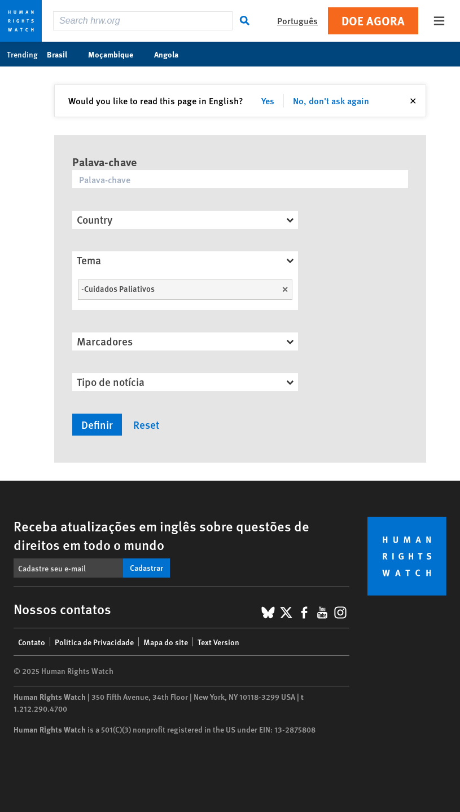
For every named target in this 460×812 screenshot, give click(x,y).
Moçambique (116, 54)
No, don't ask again (331, 100)
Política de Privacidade (94, 641)
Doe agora (373, 20)
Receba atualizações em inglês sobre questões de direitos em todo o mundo (161, 535)
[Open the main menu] (439, 21)
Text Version (218, 641)
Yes (267, 100)
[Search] (245, 21)
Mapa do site (165, 641)
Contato (31, 641)
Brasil (63, 54)
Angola (172, 54)
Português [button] (297, 20)
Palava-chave (104, 161)
